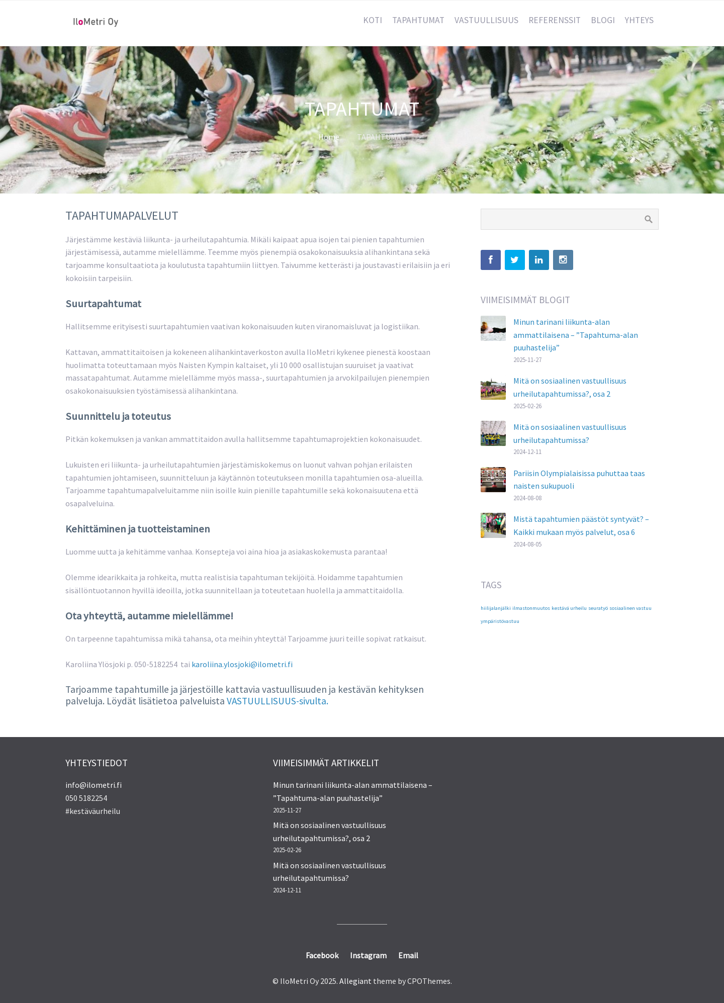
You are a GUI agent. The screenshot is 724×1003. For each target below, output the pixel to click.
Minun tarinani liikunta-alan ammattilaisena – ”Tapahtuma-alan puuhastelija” (575, 334)
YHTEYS (639, 20)
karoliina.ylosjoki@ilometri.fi (242, 664)
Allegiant (355, 981)
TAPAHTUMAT (418, 20)
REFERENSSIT (554, 20)
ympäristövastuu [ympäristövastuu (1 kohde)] (500, 621)
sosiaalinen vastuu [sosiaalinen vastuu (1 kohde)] (630, 608)
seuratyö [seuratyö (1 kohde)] (598, 608)
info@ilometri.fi (93, 785)
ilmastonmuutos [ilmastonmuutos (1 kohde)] (531, 608)
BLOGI (603, 20)
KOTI (372, 20)
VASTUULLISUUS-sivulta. (277, 701)
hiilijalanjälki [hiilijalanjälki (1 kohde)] (496, 608)
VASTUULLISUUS (486, 20)
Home (328, 137)
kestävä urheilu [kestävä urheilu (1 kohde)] (569, 608)
